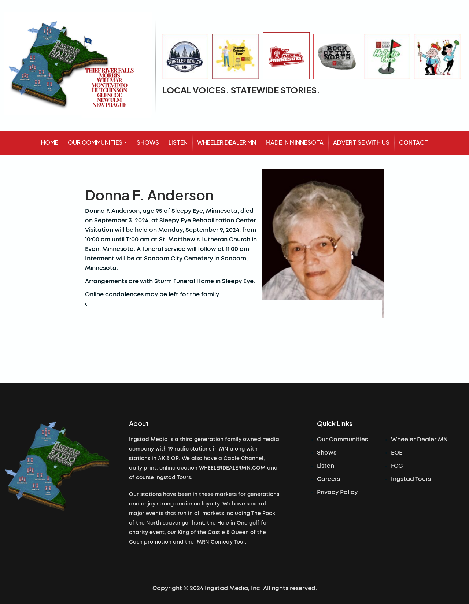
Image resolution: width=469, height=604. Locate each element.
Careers (328, 479)
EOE (396, 453)
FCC (397, 466)
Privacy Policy (337, 492)
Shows (326, 453)
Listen (325, 466)
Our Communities (342, 439)
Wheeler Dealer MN (419, 439)
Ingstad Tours (411, 479)
